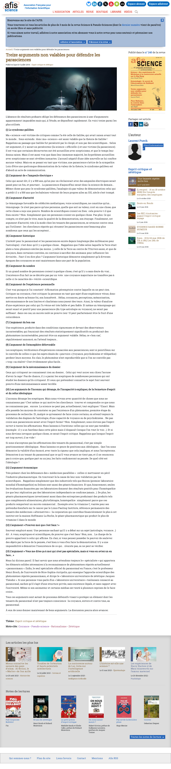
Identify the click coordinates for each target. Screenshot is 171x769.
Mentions (97, 758)
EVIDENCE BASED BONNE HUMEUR (150, 228)
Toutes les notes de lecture (146, 736)
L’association (61, 11)
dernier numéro (131, 24)
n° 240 (148, 52)
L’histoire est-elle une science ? (111, 664)
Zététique (74, 626)
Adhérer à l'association (71, 42)
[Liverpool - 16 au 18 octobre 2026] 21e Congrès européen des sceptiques (151, 192)
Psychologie (136, 678)
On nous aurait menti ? (96, 720)
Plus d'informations (153, 145)
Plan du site (43, 758)
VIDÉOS (128, 11)
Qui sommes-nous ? (20, 758)
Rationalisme (59, 626)
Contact (81, 758)
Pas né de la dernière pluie (126, 720)
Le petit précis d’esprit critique (68, 720)
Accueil (9, 49)
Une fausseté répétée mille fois (149, 179)
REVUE (90, 11)
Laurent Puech (138, 140)
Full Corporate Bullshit (12, 720)
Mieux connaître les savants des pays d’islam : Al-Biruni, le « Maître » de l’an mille (18, 667)
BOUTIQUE (102, 11)
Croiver (147, 719)
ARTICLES (78, 11)
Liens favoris (63, 758)
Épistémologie (119, 670)
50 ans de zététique (42, 719)
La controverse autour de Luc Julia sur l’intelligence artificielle (80, 667)
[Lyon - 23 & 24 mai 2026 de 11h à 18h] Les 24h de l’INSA (151, 240)
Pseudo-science (40, 626)
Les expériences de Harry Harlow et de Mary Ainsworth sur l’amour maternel (142, 667)
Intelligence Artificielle (77, 678)
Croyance (24, 626)
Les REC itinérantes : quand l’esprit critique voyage (149, 216)
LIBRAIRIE (116, 11)
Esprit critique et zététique (42, 64)
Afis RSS (113, 758)
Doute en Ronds (145, 203)
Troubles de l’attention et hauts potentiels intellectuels (49, 666)
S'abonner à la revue (98, 42)
